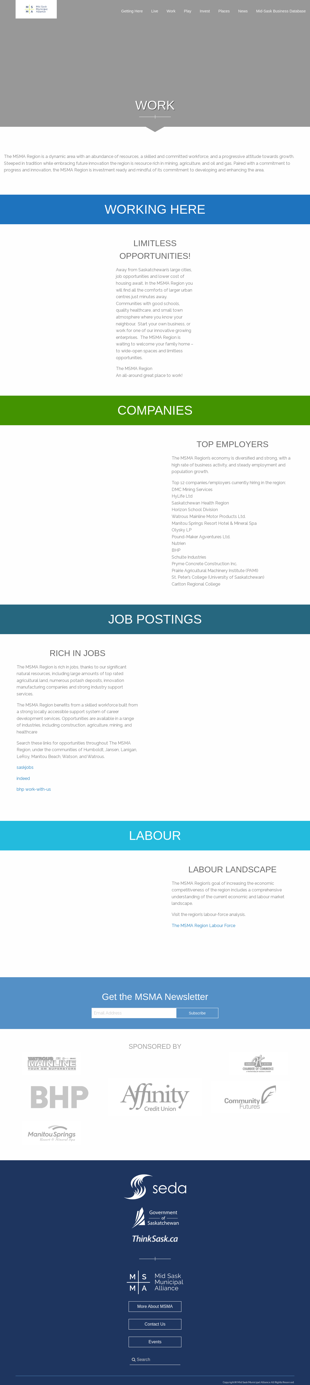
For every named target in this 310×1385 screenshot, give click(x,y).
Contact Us (154, 1324)
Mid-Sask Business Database (281, 11)
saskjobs (25, 767)
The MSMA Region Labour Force (203, 925)
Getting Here (132, 11)
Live (154, 11)
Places (224, 11)
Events (155, 1342)
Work (171, 11)
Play (187, 11)
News (243, 11)
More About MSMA (155, 1306)
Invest (205, 11)
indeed (23, 778)
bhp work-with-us (34, 789)
